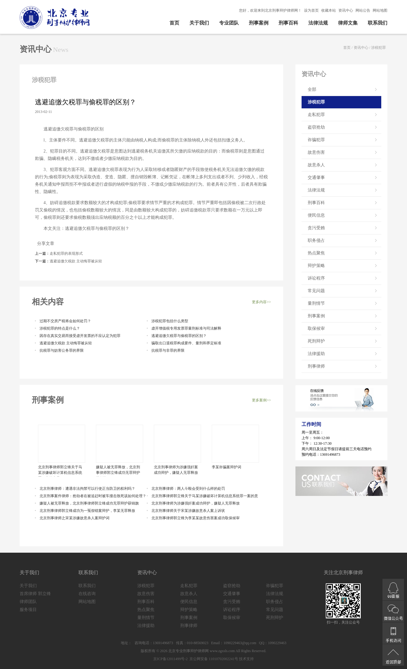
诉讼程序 (316, 278)
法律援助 (316, 353)
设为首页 (311, 10)
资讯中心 (345, 10)
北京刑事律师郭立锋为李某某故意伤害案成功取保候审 (195, 518)
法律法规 (318, 22)
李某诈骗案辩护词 (226, 467)
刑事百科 (288, 22)
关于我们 (199, 22)
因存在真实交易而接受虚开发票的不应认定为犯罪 (80, 336)
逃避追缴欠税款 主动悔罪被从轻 (76, 261)
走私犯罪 (316, 114)
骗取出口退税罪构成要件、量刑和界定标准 (186, 343)
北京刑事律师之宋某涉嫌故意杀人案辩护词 (74, 518)
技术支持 (246, 659)
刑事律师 (316, 366)
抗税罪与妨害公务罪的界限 (62, 350)
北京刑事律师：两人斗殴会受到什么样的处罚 (188, 488)
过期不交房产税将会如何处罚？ (65, 321)
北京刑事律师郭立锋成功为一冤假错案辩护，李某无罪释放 (87, 511)
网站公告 (363, 10)
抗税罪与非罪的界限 (167, 350)
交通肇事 (316, 177)
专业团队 (229, 22)
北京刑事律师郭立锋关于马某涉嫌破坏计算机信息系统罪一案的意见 (60, 471)
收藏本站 (328, 10)
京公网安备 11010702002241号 (213, 659)
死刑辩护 (316, 341)
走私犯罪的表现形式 (66, 253)
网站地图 (380, 10)
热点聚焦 (316, 253)
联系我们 (377, 22)
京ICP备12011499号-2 (170, 659)
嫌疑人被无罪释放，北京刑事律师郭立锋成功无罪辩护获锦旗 (118, 471)
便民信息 (316, 215)
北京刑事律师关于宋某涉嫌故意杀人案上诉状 (188, 511)
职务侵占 (316, 240)
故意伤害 (316, 152)
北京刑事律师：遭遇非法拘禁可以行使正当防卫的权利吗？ (87, 488)
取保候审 (316, 328)
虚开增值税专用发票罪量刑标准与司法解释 (186, 328)
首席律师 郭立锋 (35, 593)
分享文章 (44, 243)
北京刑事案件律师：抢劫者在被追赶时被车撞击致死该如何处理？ (93, 496)
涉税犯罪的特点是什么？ (60, 328)
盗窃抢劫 (316, 127)
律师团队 (28, 601)
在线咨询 (87, 593)
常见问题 (316, 290)
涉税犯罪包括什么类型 (169, 321)
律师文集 (348, 22)
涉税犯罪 (378, 47)
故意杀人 (316, 165)
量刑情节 (316, 303)
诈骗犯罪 (316, 139)
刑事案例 (258, 22)
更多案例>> (261, 400)
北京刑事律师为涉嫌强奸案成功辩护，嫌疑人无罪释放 (176, 470)
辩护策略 (316, 265)
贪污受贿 (316, 228)
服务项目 (28, 609)
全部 (312, 89)
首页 (174, 22)
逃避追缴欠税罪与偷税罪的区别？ (179, 336)
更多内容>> (261, 302)
